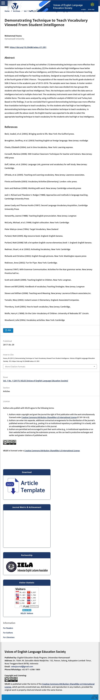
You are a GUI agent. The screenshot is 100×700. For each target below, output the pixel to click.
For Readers (8, 628)
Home (7, 11)
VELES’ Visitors (27, 613)
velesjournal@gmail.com (22, 667)
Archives (16, 11)
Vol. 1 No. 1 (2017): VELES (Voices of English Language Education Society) (54, 11)
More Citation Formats (15, 366)
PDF (9, 330)
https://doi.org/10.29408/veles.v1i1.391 (28, 47)
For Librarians (9, 637)
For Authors (8, 633)
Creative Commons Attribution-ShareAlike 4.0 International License (49, 418)
